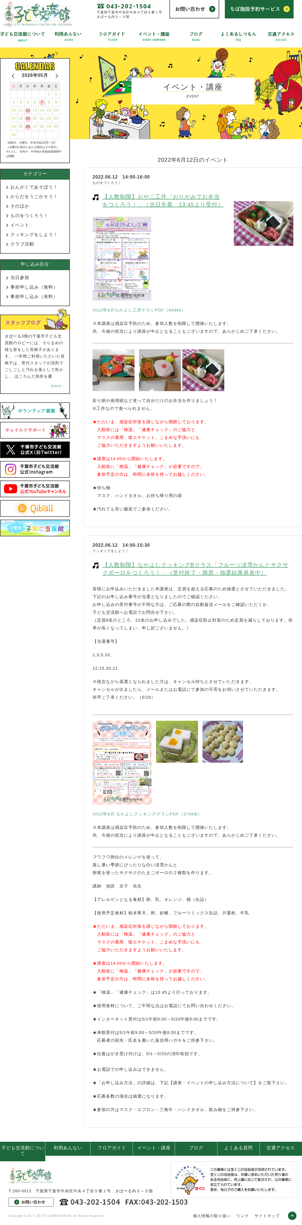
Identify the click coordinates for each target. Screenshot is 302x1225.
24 (14, 127)
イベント (19, 225)
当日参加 (19, 277)
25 (21, 127)
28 (42, 127)
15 (49, 110)
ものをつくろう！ (29, 215)
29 (49, 127)
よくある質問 (238, 1147)
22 (49, 118)
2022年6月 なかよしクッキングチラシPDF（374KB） (147, 814)
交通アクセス (280, 1147)
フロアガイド (112, 1147)
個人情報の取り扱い (212, 1216)
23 (56, 118)
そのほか (19, 206)
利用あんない (68, 1147)
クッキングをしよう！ (34, 234)
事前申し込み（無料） (34, 287)
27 (35, 127)
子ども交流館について (22, 1150)
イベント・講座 (154, 1147)
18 (21, 118)
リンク (242, 1216)
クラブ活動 (22, 244)
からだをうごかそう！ (34, 196)
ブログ (196, 1147)
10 (14, 110)
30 (56, 127)
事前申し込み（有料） (34, 296)
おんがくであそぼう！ (34, 187)
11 (21, 110)
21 (42, 118)
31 (14, 135)
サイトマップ (267, 1216)
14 (42, 110)
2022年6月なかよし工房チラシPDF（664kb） (139, 310)
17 (14, 118)
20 (35, 118)
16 (56, 110)
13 (35, 110)
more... (58, 386)
